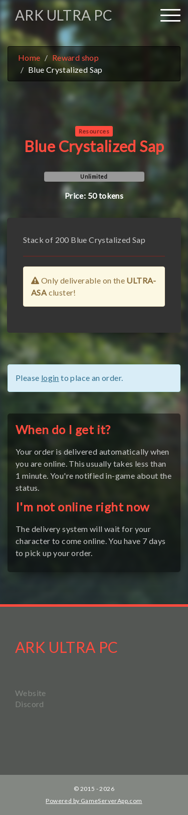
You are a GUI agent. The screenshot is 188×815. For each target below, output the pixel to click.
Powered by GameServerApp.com (94, 800)
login (50, 377)
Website (30, 693)
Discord (29, 704)
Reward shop (75, 57)
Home (29, 57)
